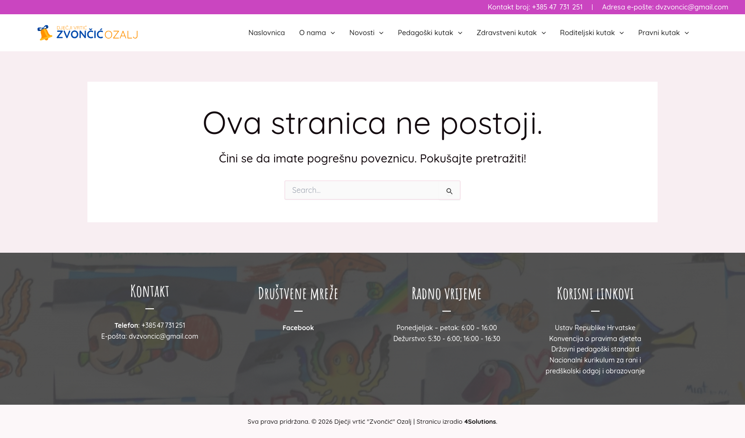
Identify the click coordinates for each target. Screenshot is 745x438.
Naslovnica (266, 32)
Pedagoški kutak (430, 32)
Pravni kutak (663, 32)
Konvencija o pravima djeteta (595, 338)
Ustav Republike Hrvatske (595, 328)
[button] (330, 32)
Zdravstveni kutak (511, 32)
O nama (317, 32)
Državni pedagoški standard (595, 349)
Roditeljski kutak (592, 32)
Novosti (366, 32)
